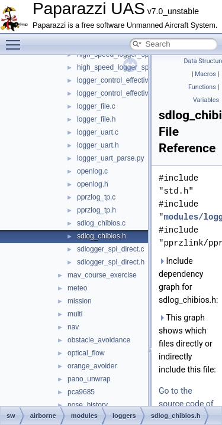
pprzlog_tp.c (96, 197)
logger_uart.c (97, 132)
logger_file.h (96, 119)
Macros (205, 74)
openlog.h (92, 184)
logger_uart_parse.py (110, 158)
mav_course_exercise (102, 275)
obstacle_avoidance (98, 340)
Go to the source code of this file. (186, 403)
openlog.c (92, 171)
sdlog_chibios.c (101, 223)
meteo (77, 288)
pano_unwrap (89, 379)
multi (74, 314)
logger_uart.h (98, 145)
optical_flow (86, 353)
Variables (206, 100)
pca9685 (81, 392)
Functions (202, 87)
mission (79, 301)
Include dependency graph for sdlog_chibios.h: (188, 280)
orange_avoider (92, 366)
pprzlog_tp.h (96, 210)
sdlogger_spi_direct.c (110, 249)
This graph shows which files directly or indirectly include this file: (187, 343)
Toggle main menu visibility (16, 39)
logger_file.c (96, 106)
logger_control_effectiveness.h (125, 93)
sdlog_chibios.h (101, 236)
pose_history (87, 405)
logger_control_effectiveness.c (125, 80)
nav (73, 327)
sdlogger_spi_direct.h (110, 262)
